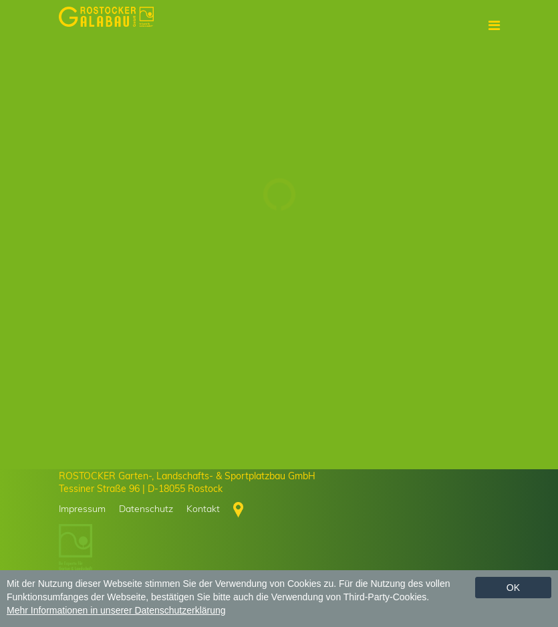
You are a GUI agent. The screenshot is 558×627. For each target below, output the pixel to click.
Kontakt (203, 509)
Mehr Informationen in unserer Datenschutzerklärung (116, 610)
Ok (513, 587)
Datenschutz (146, 509)
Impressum (82, 509)
